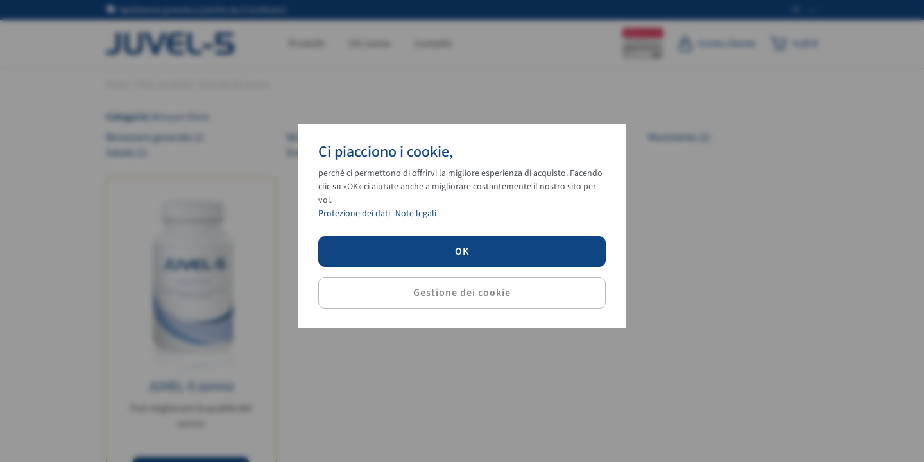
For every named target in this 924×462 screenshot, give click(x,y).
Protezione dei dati (354, 213)
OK (462, 251)
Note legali (415, 213)
